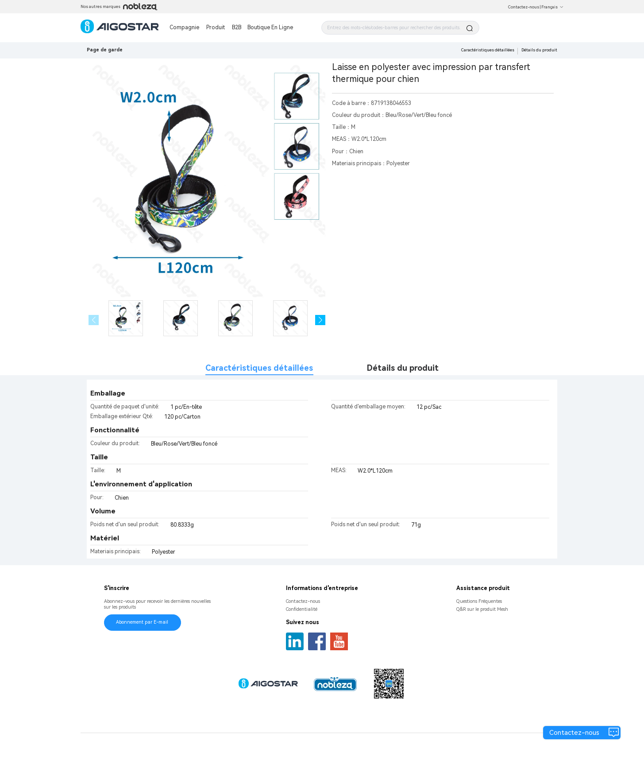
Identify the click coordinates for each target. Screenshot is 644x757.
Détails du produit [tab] (403, 368)
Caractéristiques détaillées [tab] (259, 368)
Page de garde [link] (105, 50)
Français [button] (552, 7)
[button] (320, 320)
